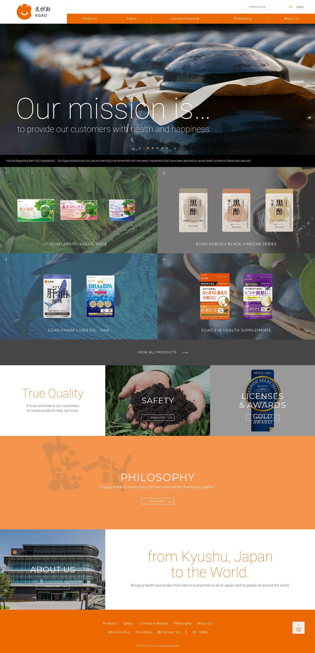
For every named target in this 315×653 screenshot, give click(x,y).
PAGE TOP (298, 628)
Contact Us (171, 632)
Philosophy (243, 18)
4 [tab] (162, 148)
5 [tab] (167, 148)
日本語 (300, 6)
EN (290, 6)
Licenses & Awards (184, 18)
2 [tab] (153, 148)
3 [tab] (157, 148)
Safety (132, 18)
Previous (139, 149)
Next (175, 149)
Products (110, 623)
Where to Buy (257, 6)
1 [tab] (148, 148)
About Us (291, 18)
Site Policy (144, 632)
